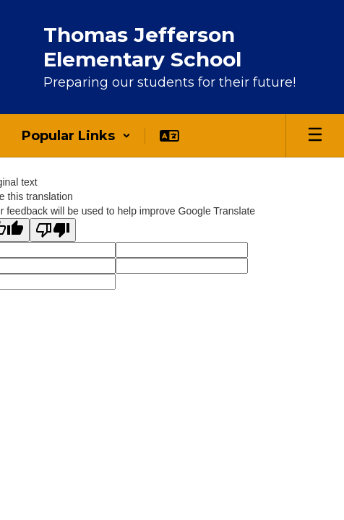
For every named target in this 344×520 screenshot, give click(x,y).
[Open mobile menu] (315, 135)
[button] (76, 135)
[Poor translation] (53, 230)
